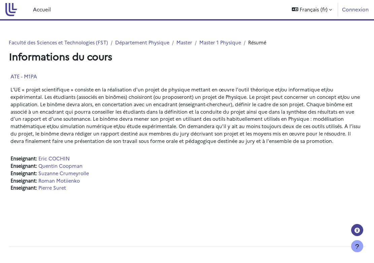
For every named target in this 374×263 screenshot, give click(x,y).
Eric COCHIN (70, 168)
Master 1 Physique (243, 42)
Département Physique (162, 42)
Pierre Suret (68, 198)
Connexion (355, 9)
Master (206, 42)
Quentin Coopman (77, 175)
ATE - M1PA (39, 76)
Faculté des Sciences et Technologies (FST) (75, 42)
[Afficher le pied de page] (357, 246)
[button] (311, 9)
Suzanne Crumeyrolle (80, 183)
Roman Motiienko (75, 190)
